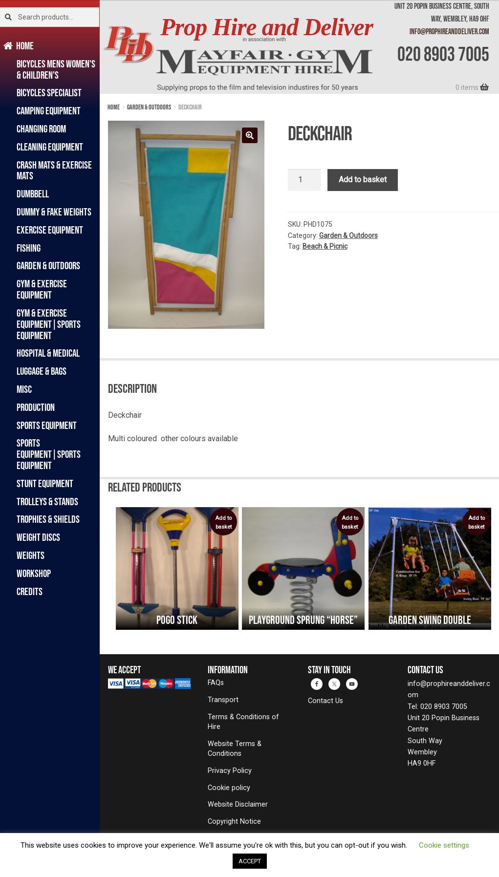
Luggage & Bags (41, 371)
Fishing (29, 248)
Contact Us (325, 701)
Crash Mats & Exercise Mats (54, 170)
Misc (24, 389)
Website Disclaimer (238, 804)
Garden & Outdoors (48, 265)
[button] (250, 135)
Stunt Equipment (45, 483)
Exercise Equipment (50, 229)
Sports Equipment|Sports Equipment (49, 454)
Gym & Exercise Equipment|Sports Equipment (49, 324)
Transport (223, 700)
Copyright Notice (234, 821)
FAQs (216, 683)
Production (36, 407)
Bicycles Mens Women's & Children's (56, 69)
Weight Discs (38, 537)
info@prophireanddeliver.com (449, 31)
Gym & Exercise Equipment (42, 289)
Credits (30, 591)
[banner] (299, 47)
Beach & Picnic (325, 246)
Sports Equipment (47, 425)
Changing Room (41, 128)
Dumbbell (33, 193)
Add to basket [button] (223, 522)
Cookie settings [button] (444, 845)
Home (25, 45)
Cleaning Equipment (50, 146)
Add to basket (363, 179)
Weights (30, 555)
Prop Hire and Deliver (266, 27)
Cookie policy (229, 788)
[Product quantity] (304, 180)
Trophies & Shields (48, 519)
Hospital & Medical (48, 353)
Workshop (34, 573)
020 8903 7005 (443, 53)
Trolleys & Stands (47, 501)
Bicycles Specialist (49, 92)
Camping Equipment (49, 110)
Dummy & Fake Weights (54, 211)
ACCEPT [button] (250, 861)
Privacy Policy (230, 771)
